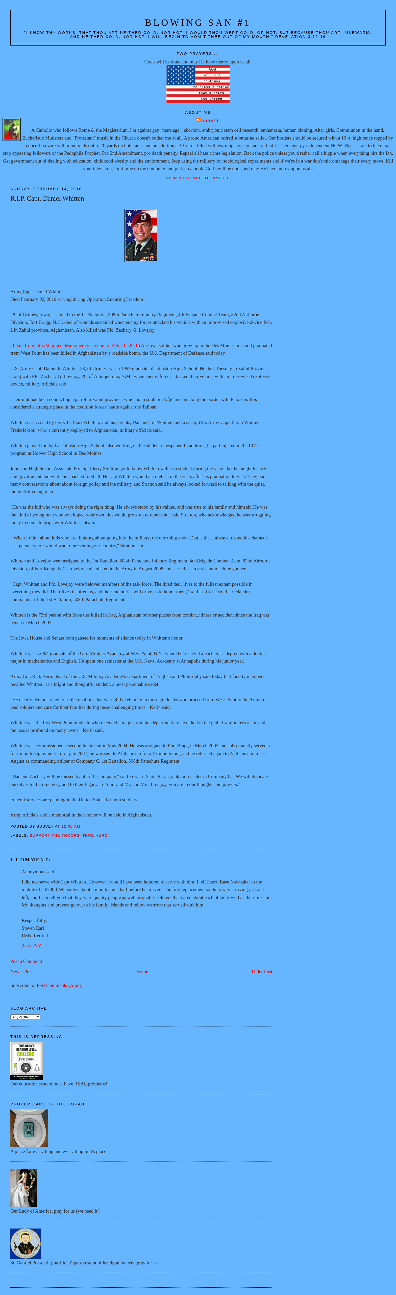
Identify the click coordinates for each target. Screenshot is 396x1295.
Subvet (210, 121)
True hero (95, 835)
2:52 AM (32, 945)
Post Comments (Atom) (60, 985)
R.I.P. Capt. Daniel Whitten (47, 198)
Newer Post (21, 971)
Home (142, 971)
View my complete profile (198, 178)
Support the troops (55, 835)
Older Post (262, 971)
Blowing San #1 (198, 22)
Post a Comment (26, 961)
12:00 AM (71, 826)
